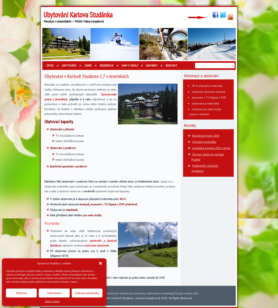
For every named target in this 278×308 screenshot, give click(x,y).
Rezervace (106, 65)
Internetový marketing (160, 293)
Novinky (151, 65)
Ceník (88, 65)
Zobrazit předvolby (87, 293)
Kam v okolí (130, 65)
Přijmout (21, 293)
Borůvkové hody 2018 (205, 136)
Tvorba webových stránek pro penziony (121, 293)
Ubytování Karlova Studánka (78, 14)
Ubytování (69, 65)
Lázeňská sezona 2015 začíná (211, 148)
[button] (100, 263)
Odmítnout (54, 293)
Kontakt (171, 65)
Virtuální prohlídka (204, 142)
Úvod (50, 65)
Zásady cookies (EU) (186, 293)
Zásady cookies (52, 301)
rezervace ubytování (96, 245)
